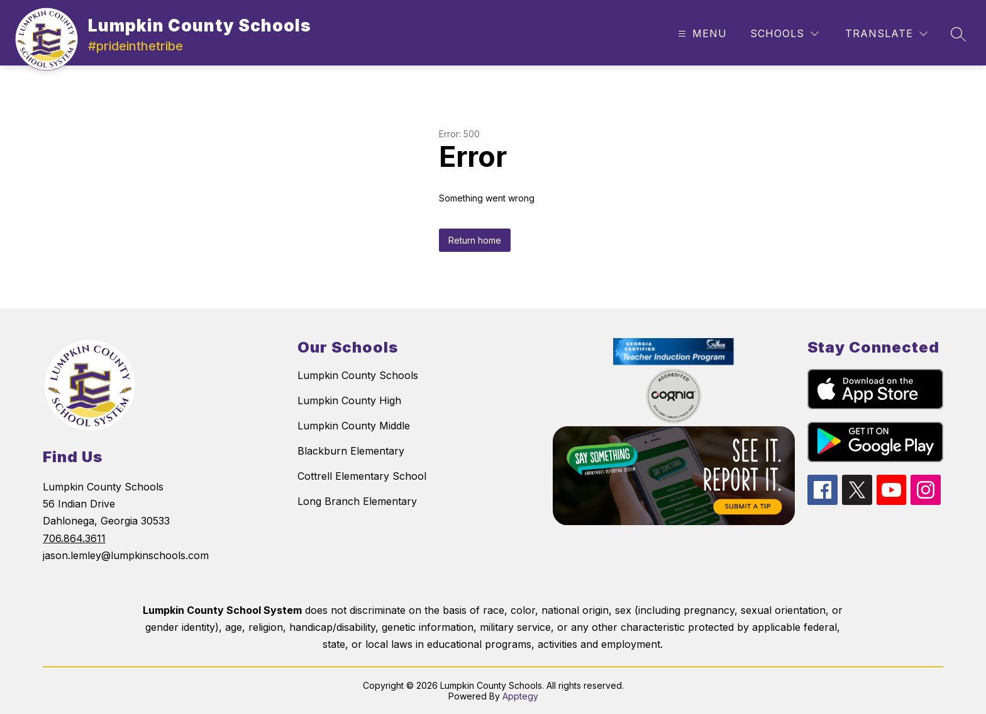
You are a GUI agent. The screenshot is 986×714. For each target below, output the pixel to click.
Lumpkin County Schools (357, 375)
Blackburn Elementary (350, 451)
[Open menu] (701, 34)
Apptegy (520, 696)
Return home (474, 240)
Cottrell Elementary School (361, 476)
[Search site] (958, 34)
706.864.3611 (74, 538)
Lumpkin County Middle (353, 425)
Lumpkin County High (349, 400)
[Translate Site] (886, 34)
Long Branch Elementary (357, 501)
